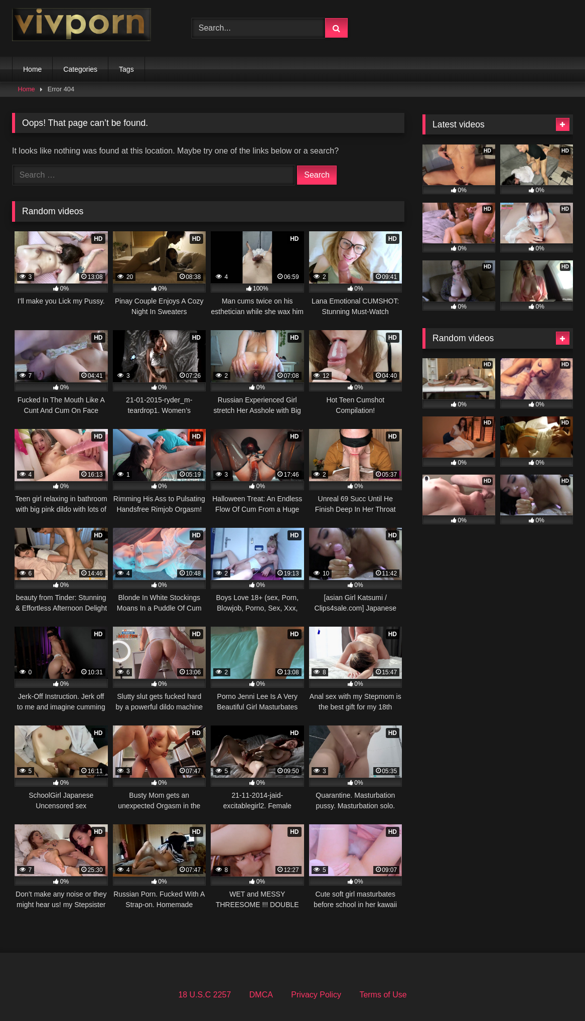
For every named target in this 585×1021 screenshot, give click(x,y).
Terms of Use (382, 994)
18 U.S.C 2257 (204, 994)
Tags (126, 69)
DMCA (261, 994)
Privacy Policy (316, 994)
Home (32, 69)
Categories (80, 69)
